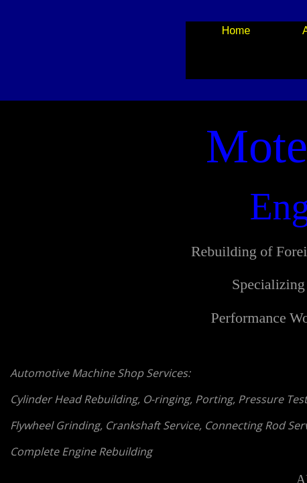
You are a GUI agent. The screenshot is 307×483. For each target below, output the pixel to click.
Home (236, 30)
